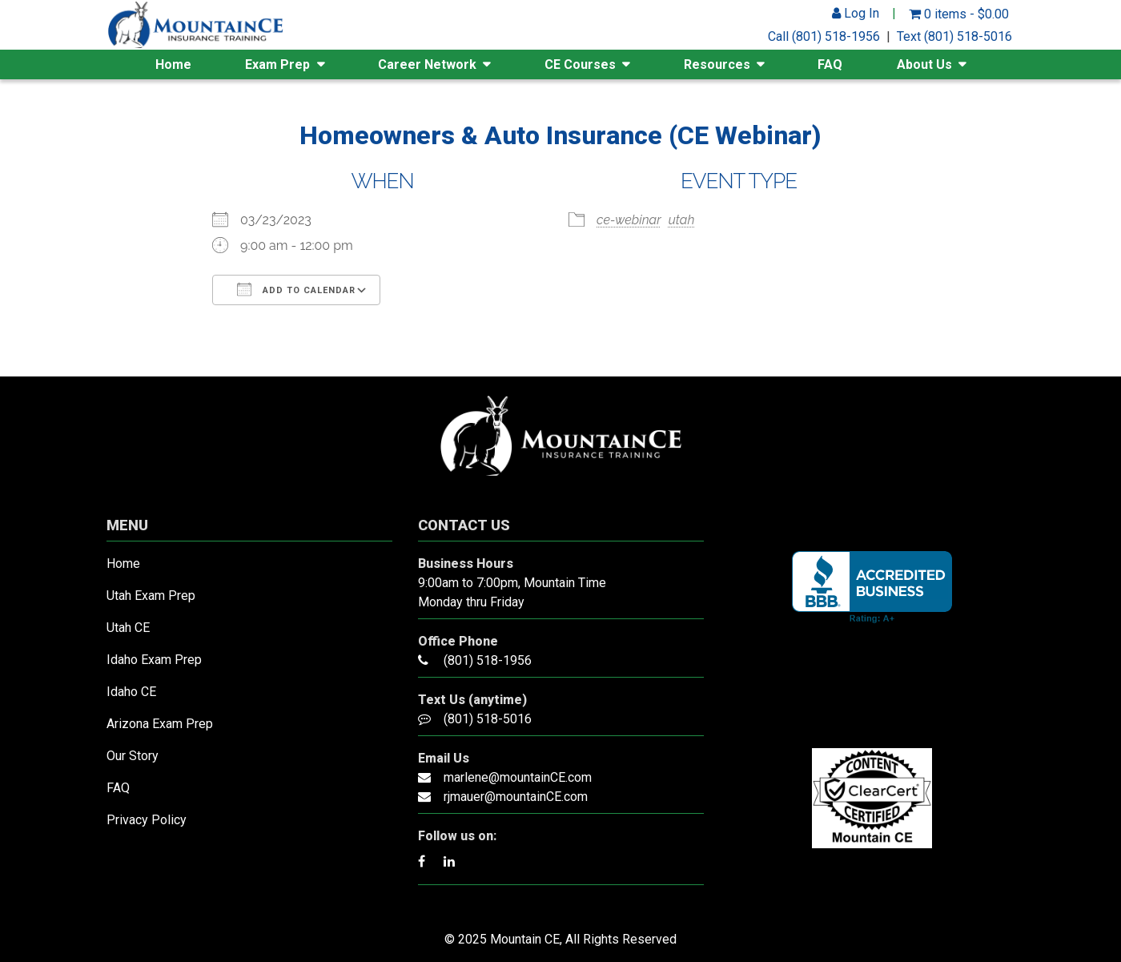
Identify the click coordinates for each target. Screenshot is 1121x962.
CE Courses (580, 64)
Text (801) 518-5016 (954, 36)
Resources (717, 64)
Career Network (427, 64)
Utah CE (128, 627)
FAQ (830, 64)
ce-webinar (629, 219)
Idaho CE (131, 691)
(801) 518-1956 (488, 660)
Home (173, 64)
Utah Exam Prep (150, 595)
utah (682, 219)
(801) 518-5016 (488, 719)
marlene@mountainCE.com (518, 777)
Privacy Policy (146, 819)
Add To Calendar (296, 289)
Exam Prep (277, 64)
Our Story (132, 755)
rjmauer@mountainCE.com (516, 796)
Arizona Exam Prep (159, 723)
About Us (924, 64)
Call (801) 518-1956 (824, 36)
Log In (855, 13)
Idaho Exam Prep (154, 659)
